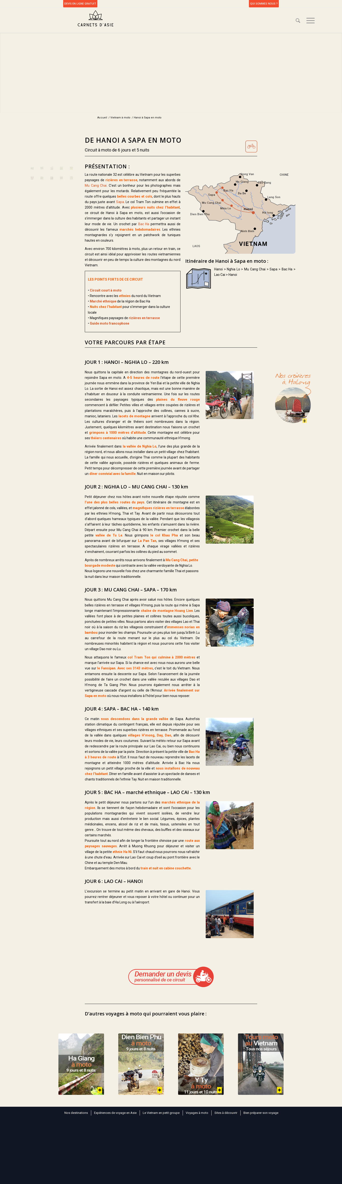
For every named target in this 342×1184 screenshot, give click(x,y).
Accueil (102, 117)
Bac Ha (143, 224)
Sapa (120, 202)
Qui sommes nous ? (264, 3)
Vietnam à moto (120, 117)
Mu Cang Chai (96, 185)
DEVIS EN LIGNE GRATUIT (80, 3)
